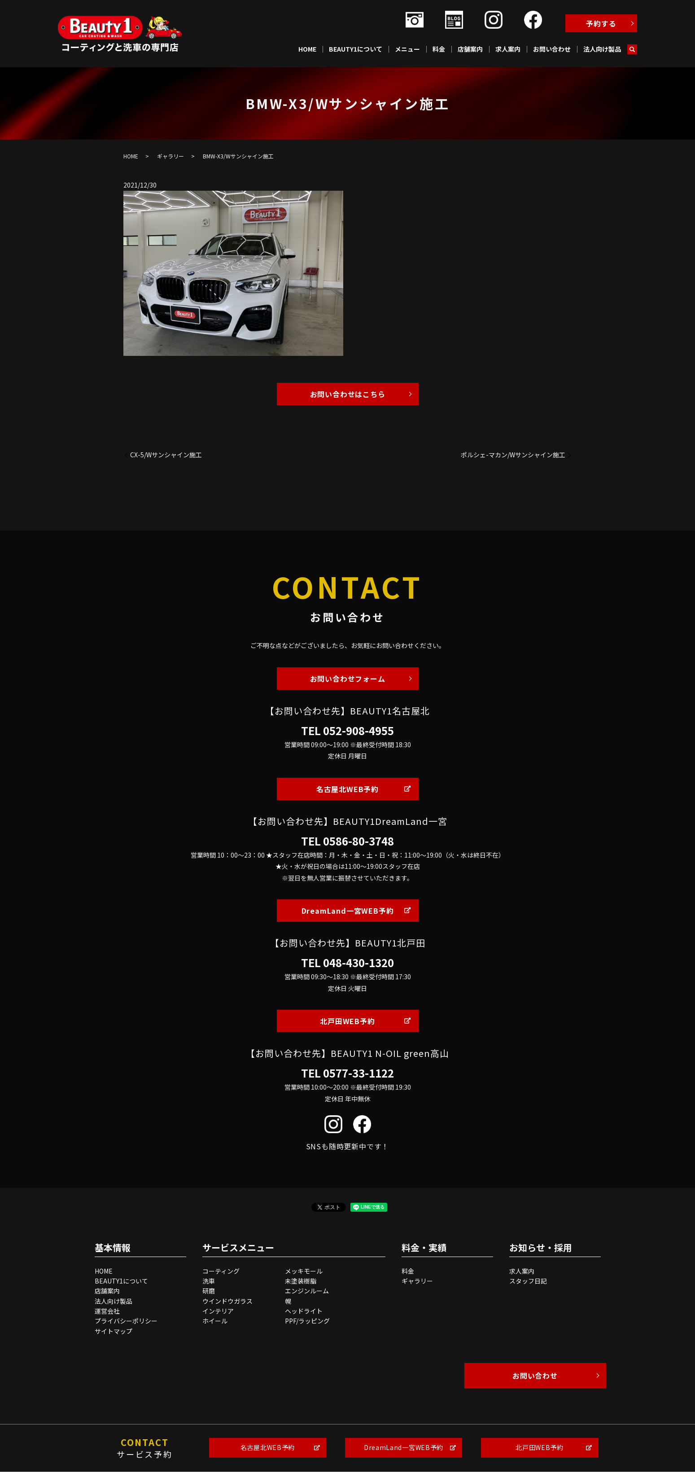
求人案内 (507, 48)
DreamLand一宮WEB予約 (348, 910)
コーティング (221, 1270)
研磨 (208, 1290)
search (632, 49)
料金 (439, 48)
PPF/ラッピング (307, 1320)
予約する (601, 23)
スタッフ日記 (528, 1280)
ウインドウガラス (227, 1301)
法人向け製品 (602, 48)
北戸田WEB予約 (347, 1021)
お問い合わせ (552, 48)
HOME (307, 48)
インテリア (218, 1310)
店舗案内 (470, 48)
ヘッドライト (304, 1310)
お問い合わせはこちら (347, 394)
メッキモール (304, 1270)
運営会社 (107, 1310)
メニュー (407, 48)
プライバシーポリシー (126, 1320)
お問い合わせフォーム (347, 678)
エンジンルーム (307, 1290)
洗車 (208, 1280)
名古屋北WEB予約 (347, 789)
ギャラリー (170, 156)
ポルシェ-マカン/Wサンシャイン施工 (513, 455)
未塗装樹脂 (300, 1280)
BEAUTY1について (355, 48)
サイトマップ (113, 1331)
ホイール (214, 1320)
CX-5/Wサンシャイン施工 (166, 455)
